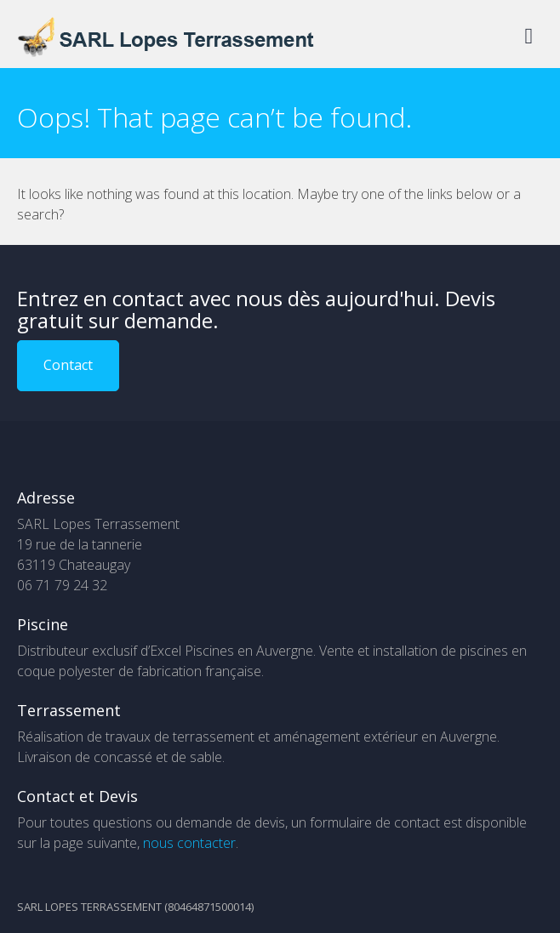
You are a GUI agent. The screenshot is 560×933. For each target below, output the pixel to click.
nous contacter (189, 842)
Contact (68, 365)
